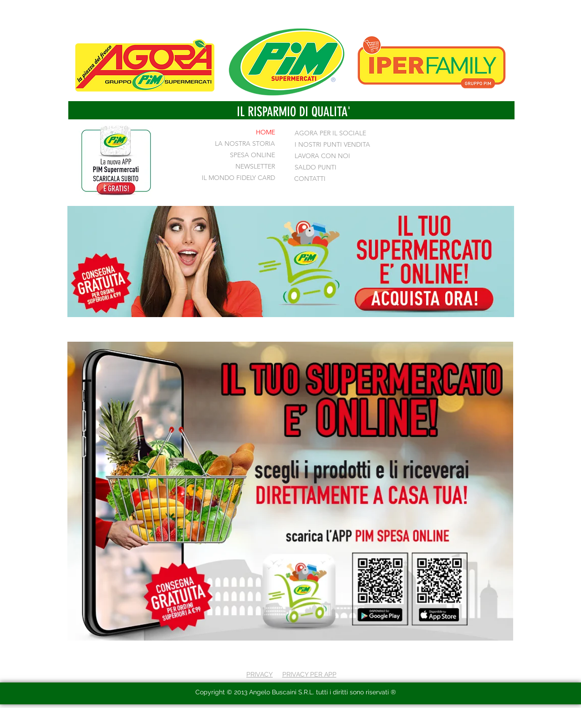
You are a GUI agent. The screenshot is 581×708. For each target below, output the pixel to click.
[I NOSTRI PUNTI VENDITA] (332, 144)
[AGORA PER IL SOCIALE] (332, 133)
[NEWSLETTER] (250, 166)
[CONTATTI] (316, 179)
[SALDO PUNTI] (315, 167)
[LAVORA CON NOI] (322, 156)
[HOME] (240, 132)
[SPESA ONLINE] (247, 155)
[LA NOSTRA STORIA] (242, 144)
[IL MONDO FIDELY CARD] (234, 178)
